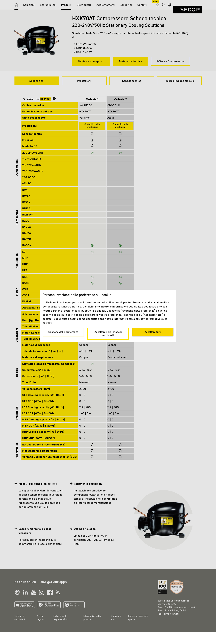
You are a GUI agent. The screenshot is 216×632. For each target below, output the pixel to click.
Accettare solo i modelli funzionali (108, 333)
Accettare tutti (153, 332)
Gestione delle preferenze (63, 332)
